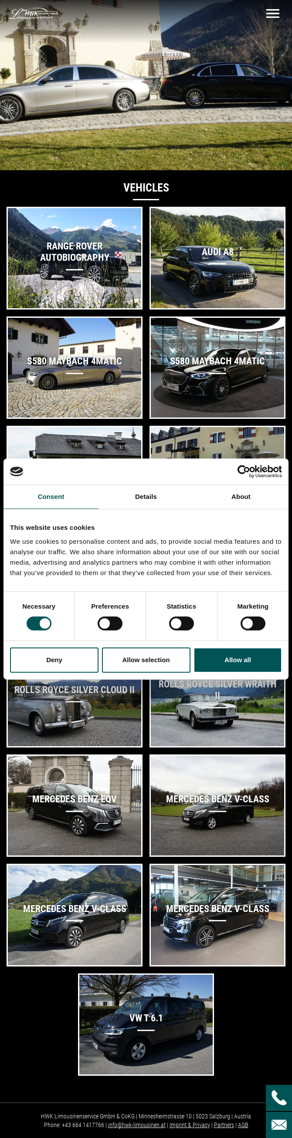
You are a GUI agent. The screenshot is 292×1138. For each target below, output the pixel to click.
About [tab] (241, 496)
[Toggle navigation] (273, 13)
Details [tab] (146, 496)
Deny (54, 659)
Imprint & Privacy (190, 1124)
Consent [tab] (51, 496)
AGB (243, 1124)
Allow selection (146, 659)
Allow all (237, 659)
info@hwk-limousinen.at (137, 1124)
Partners (224, 1124)
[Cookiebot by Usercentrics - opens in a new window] (244, 471)
